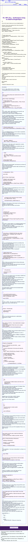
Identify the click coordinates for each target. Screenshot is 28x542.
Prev (3, 0)
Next (9, 0)
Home (25, 4)
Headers (15, 4)
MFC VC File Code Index (10, 2)
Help (20, 4)
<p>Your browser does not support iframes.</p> (14, 9)
